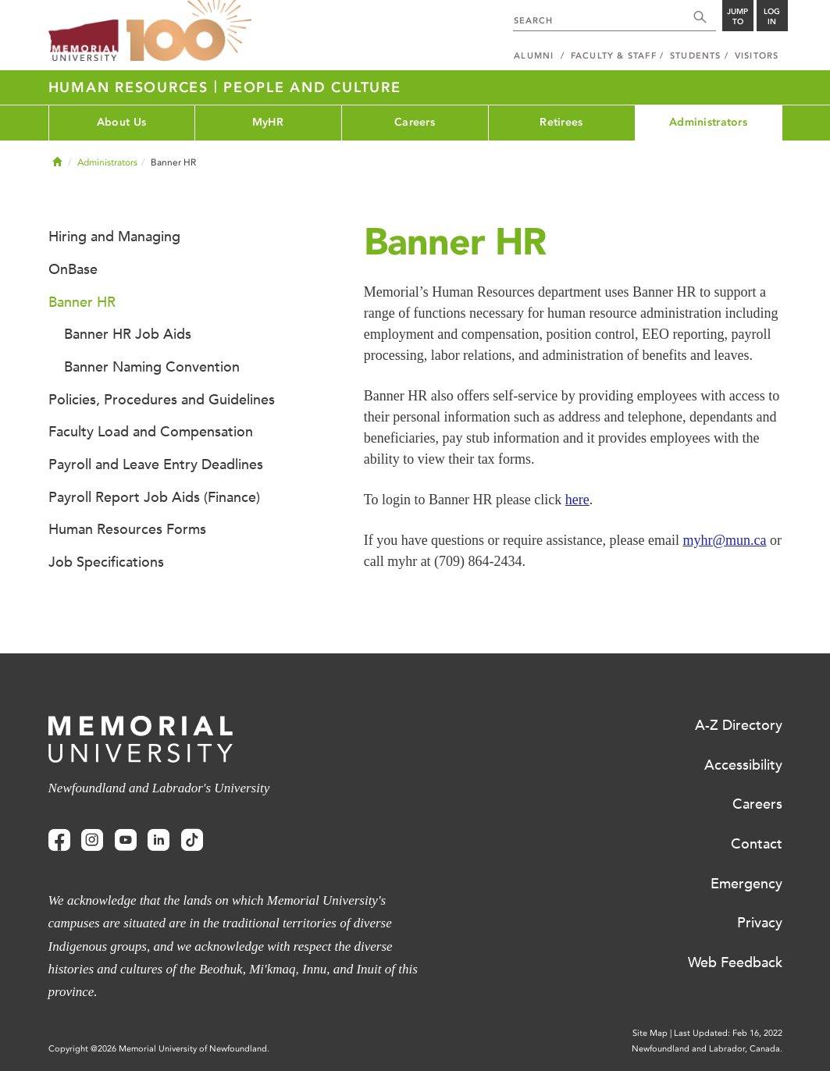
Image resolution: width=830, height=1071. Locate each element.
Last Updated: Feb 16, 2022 (728, 1033)
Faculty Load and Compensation (150, 431)
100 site (189, 31)
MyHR (267, 122)
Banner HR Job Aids (127, 334)
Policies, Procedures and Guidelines (161, 399)
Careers (414, 122)
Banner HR (82, 302)
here (577, 499)
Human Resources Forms (127, 529)
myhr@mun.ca (725, 540)
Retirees (561, 122)
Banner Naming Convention (152, 366)
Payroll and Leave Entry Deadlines (155, 464)
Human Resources (131, 87)
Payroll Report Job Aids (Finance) (154, 497)
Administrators (708, 122)
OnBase (73, 269)
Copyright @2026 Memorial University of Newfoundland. (158, 1049)
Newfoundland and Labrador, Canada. (707, 1049)
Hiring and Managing (114, 236)
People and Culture (312, 87)
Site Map (650, 1033)
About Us (121, 122)
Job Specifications (106, 562)
